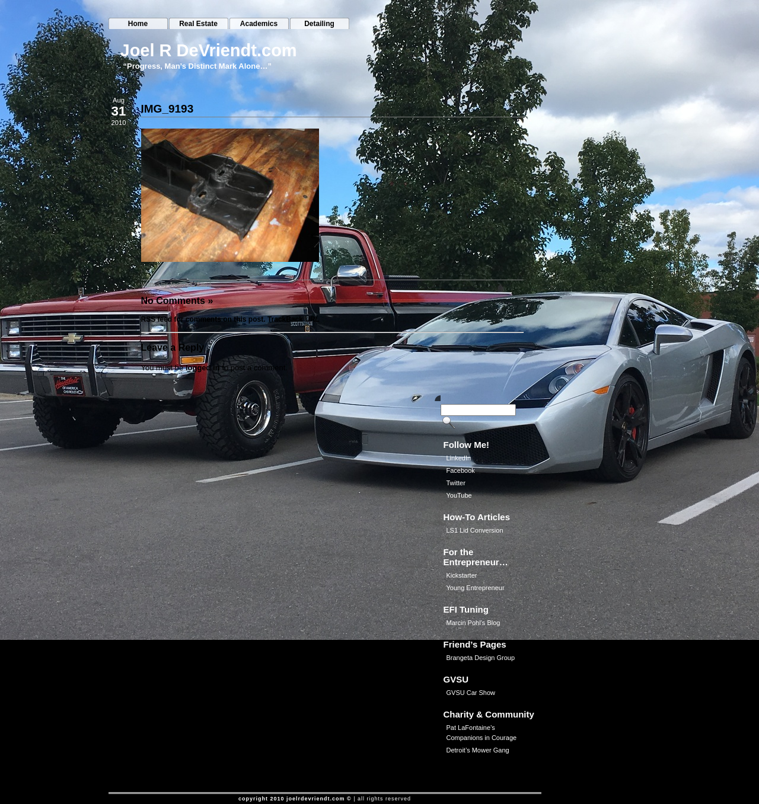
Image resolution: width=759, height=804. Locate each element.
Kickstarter (462, 575)
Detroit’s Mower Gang (478, 750)
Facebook (461, 470)
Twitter (456, 482)
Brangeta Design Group (481, 657)
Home (138, 24)
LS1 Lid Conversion (475, 530)
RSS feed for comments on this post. (203, 319)
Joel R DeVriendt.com (208, 50)
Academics (259, 24)
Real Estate (198, 24)
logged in (203, 367)
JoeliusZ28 (184, 284)
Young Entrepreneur (476, 587)
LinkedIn (459, 458)
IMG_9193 (167, 108)
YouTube (459, 495)
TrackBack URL (293, 319)
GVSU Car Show (471, 692)
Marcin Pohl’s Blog (473, 622)
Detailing (319, 24)
